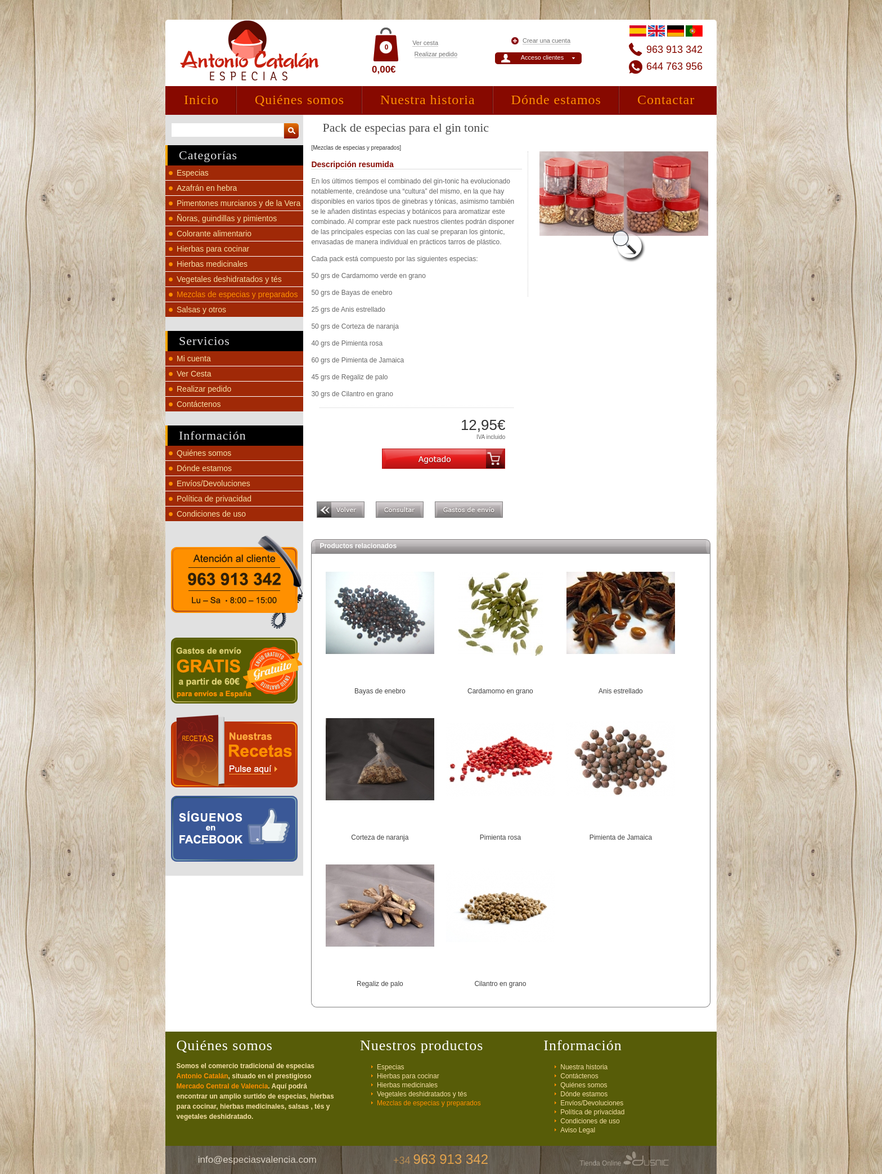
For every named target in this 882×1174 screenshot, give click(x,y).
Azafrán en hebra (207, 187)
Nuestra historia (427, 99)
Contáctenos (199, 404)
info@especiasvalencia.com (257, 1159)
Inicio (201, 99)
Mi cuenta (194, 358)
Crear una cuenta (546, 40)
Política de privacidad (214, 498)
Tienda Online (624, 1163)
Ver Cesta (194, 373)
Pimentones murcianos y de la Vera (238, 203)
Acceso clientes (542, 57)
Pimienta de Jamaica (621, 837)
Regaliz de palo (380, 984)
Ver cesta (425, 42)
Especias (193, 172)
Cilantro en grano (500, 984)
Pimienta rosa (500, 837)
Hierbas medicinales (212, 263)
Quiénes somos (299, 99)
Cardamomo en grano (500, 691)
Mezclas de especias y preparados (237, 294)
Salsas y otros (201, 309)
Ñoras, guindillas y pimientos (227, 218)
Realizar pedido (436, 54)
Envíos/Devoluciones (213, 483)
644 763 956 (674, 66)
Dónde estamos (556, 99)
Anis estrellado (620, 691)
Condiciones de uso (211, 513)
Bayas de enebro (380, 691)
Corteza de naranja (379, 837)
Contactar (666, 99)
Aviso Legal (577, 1130)
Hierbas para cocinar (213, 248)
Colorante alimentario (214, 233)
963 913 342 (674, 49)
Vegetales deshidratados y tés (229, 279)
